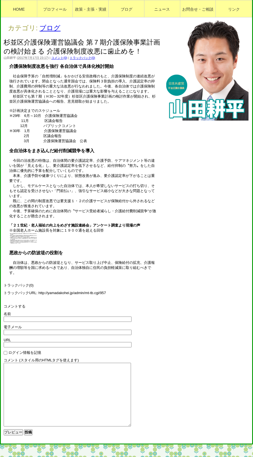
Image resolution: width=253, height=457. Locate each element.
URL (7, 340)
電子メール (13, 327)
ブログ (49, 28)
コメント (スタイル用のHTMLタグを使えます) (41, 360)
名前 (7, 314)
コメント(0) (59, 57)
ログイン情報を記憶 (24, 352)
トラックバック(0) (82, 57)
